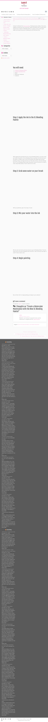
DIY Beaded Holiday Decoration (7, 476)
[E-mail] (2, 12)
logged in (20, 303)
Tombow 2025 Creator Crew (8, 14)
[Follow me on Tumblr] (10, 12)
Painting (24, 19)
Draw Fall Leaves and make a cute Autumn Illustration (28, 324)
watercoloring (33, 19)
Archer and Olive (26, 26)
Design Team (22, 18)
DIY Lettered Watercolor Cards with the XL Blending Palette (32, 336)
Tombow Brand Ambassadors (23, 14)
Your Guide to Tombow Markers (7, 418)
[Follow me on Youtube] (12, 12)
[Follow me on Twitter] (4, 12)
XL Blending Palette (39, 19)
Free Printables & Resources (38, 14)
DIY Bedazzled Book (5, 512)
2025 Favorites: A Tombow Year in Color (7, 21)
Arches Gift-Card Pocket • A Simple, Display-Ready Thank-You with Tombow (7, 27)
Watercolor (36, 18)
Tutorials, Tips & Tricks (29, 18)
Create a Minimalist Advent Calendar (6, 38)
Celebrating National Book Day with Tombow (7, 34)
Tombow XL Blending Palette (21, 70)
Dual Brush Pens (19, 19)
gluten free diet (36, 319)
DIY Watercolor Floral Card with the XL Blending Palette (26, 334)
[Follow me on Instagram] (8, 12)
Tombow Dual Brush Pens (20, 71)
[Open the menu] (46, 12)
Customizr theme (27, 720)
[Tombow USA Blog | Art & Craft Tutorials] (24, 4)
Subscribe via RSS (5, 58)
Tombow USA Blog (9, 529)
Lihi (20, 315)
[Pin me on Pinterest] (14, 12)
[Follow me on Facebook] (6, 12)
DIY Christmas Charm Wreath (6, 494)
